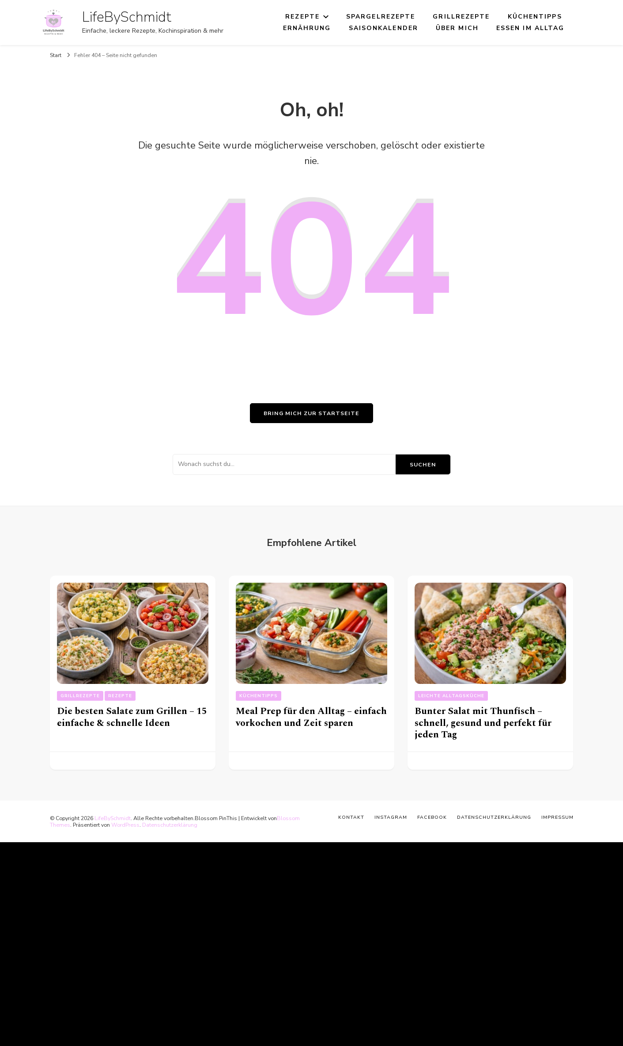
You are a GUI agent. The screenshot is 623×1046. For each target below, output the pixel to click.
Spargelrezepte (380, 16)
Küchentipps (535, 16)
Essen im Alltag (530, 28)
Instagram (390, 817)
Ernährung (307, 28)
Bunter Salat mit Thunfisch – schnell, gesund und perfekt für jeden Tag (483, 723)
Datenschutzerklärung (169, 824)
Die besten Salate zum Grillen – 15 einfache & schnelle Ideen (132, 717)
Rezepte (302, 16)
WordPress (125, 824)
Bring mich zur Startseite (311, 413)
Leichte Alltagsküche (451, 696)
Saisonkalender (383, 28)
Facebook (432, 817)
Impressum (557, 817)
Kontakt (351, 817)
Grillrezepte (461, 16)
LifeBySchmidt (126, 17)
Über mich (457, 28)
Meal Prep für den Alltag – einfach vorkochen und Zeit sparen (311, 717)
